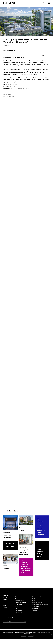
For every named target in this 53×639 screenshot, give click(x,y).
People (5, 599)
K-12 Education (35, 594)
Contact (5, 609)
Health (16, 608)
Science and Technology (37, 602)
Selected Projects (18, 592)
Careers (5, 607)
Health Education (18, 610)
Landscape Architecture (37, 596)
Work (4, 593)
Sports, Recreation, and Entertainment (40, 604)
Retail (33, 600)
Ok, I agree (23, 635)
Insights (5, 597)
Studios (5, 601)
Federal (16, 606)
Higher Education (18, 612)
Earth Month (10, 547)
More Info (31, 635)
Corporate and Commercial (20, 602)
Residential (34, 598)
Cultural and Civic (18, 604)
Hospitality (34, 592)
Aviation (17, 598)
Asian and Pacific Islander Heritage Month (40, 551)
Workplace (34, 610)
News (4, 605)
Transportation (35, 606)
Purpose (5, 595)
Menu (49, 3)
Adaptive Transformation (20, 594)
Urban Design (35, 608)
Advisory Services (18, 596)
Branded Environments (19, 600)
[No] (51, 634)
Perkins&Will (11, 3)
